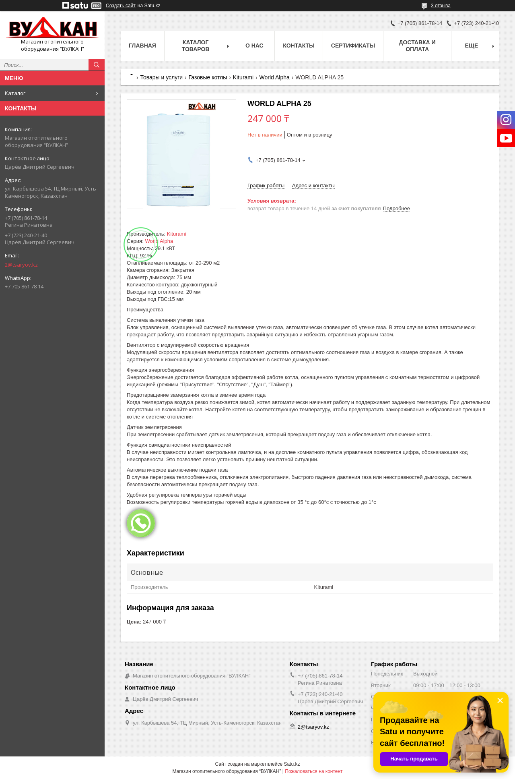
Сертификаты (353, 45)
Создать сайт (121, 5)
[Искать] (97, 65)
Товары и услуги (161, 77)
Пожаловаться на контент (313, 771)
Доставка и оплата (417, 45)
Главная (142, 45)
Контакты (298, 45)
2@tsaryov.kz (21, 264)
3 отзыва (441, 5)
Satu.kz (292, 764)
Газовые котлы (208, 77)
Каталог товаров (196, 45)
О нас (254, 45)
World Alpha (275, 77)
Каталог (15, 93)
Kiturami (243, 77)
